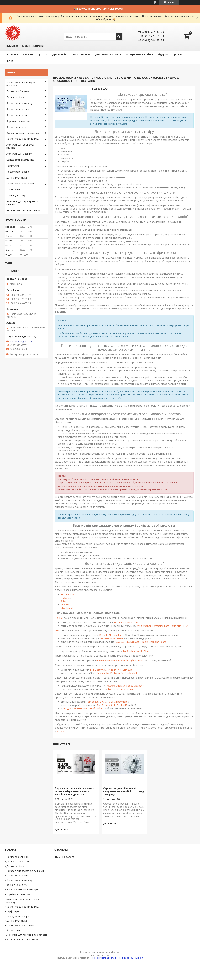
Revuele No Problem (110, 635)
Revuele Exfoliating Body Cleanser (125, 685)
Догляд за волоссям (17, 861)
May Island (67, 607)
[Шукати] (119, 36)
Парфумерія (13, 165)
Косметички (13, 189)
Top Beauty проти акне (121, 688)
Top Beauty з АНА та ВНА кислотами (107, 701)
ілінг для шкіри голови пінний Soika (82, 708)
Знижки (28, 54)
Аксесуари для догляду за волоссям (20, 146)
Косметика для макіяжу (19, 103)
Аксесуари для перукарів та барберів (26, 934)
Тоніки (59, 617)
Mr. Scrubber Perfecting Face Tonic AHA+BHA (162, 625)
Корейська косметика (18, 121)
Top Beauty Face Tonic (126, 622)
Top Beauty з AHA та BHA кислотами (111, 669)
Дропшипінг (60, 54)
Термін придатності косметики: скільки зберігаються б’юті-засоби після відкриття (75, 791)
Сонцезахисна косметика (20, 159)
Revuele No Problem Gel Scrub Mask (117, 673)
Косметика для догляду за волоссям (20, 84)
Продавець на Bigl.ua (100, 955)
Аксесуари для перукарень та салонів (22, 203)
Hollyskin (65, 597)
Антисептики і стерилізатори (22, 939)
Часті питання (81, 54)
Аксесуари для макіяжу (19, 153)
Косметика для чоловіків (20, 183)
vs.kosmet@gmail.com (21, 341)
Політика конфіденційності (131, 957)
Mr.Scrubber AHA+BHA (136, 651)
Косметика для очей (17, 109)
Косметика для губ (16, 126)
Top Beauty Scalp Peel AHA (112, 705)
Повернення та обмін (139, 54)
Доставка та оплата (108, 54)
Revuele (65, 604)
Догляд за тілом (15, 97)
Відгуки (163, 54)
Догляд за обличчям (17, 91)
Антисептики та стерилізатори (23, 210)
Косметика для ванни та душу (22, 138)
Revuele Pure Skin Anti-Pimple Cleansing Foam (140, 641)
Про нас (177, 54)
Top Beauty (67, 594)
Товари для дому (15, 195)
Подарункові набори (17, 171)
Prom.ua (116, 952)
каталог (61, 731)
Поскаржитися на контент (103, 957)
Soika (63, 601)
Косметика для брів (17, 115)
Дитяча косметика (16, 177)
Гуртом (42, 54)
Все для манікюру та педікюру (22, 132)
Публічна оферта (64, 856)
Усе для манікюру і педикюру (22, 889)
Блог (10, 60)
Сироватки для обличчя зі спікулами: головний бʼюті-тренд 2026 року (123, 791)
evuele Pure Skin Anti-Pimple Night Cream (119, 660)
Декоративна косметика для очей (25, 870)
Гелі (57, 630)
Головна (12, 54)
